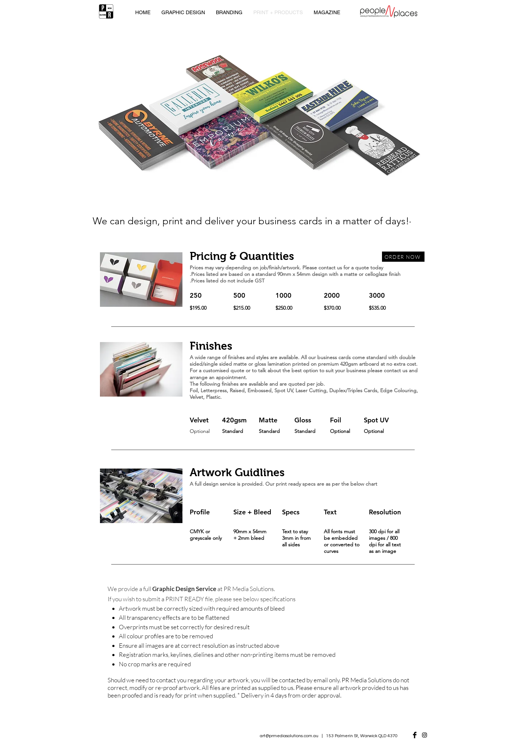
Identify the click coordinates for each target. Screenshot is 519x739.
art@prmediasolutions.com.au (289, 736)
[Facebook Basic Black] (414, 735)
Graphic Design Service (184, 589)
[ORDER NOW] (403, 257)
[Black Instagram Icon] (424, 735)
